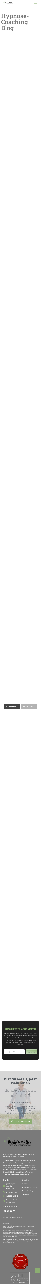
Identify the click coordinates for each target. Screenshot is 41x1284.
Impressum (25, 1194)
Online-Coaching (27, 1191)
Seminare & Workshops (29, 1187)
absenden (31, 1052)
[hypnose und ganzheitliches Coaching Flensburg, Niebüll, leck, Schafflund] (8, 3)
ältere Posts (11, 706)
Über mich (25, 1184)
